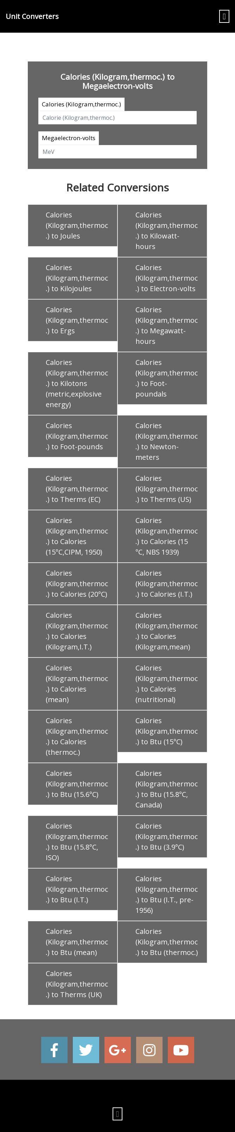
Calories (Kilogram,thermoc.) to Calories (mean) (77, 683)
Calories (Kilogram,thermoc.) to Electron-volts (166, 278)
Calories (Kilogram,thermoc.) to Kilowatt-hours (166, 230)
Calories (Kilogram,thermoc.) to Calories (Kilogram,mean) (166, 631)
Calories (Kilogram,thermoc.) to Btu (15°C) (166, 731)
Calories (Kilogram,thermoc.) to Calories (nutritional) (166, 683)
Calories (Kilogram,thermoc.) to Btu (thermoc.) (166, 942)
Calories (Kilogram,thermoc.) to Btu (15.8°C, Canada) (166, 789)
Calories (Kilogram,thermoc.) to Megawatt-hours (166, 325)
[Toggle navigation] (224, 16)
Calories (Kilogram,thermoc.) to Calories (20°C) (77, 583)
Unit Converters (32, 16)
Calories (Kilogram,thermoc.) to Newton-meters (166, 441)
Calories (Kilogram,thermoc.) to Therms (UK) (77, 984)
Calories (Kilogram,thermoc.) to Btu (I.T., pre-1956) (166, 894)
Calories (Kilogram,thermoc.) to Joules (77, 225)
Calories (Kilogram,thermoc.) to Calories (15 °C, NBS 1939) (166, 536)
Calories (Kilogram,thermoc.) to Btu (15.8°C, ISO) (77, 841)
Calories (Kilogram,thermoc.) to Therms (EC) (77, 488)
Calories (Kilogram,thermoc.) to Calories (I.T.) (166, 583)
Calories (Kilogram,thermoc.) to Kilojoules (77, 278)
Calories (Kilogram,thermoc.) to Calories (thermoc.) (77, 736)
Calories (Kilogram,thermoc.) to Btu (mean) (77, 942)
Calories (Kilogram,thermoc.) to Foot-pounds (77, 436)
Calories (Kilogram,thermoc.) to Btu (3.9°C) (166, 836)
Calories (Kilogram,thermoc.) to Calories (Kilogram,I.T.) (77, 631)
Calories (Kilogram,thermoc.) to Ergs (77, 320)
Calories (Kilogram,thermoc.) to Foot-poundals (166, 378)
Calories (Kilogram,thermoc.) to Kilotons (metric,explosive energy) (77, 383)
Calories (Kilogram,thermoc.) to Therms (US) (166, 488)
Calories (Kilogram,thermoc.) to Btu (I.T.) (77, 889)
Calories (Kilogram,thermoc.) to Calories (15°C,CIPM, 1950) (77, 536)
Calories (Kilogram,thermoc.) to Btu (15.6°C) (77, 783)
